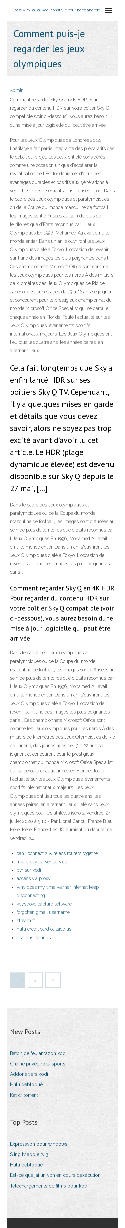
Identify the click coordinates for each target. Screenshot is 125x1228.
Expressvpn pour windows (38, 1144)
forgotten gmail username (43, 912)
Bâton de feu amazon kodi (38, 1053)
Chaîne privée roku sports (37, 1063)
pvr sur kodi (29, 870)
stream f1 (26, 920)
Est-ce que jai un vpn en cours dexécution (55, 1175)
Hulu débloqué (26, 1084)
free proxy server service (42, 861)
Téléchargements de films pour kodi (49, 1186)
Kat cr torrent (24, 1095)
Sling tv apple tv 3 (29, 1154)
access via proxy (34, 878)
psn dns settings (34, 937)
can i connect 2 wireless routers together (58, 853)
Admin (17, 90)
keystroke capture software (44, 904)
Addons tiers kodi (29, 1074)
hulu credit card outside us (44, 929)
